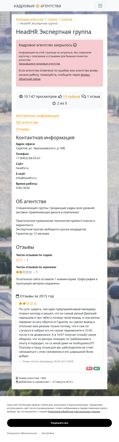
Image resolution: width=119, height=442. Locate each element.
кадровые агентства (37, 5)
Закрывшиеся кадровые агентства (39, 63)
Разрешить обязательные (22, 433)
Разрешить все (59, 422)
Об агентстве (27, 122)
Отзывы (22, 129)
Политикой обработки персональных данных (74, 411)
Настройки (48, 433)
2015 (19, 260)
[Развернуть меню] (100, 5)
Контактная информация (37, 115)
